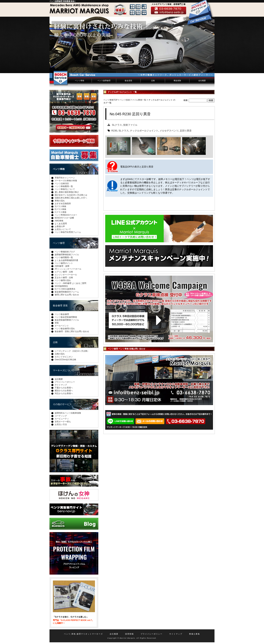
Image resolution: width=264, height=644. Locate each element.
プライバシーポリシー (65, 382)
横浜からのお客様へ (64, 390)
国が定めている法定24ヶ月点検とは (71, 195)
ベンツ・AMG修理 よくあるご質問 (70, 283)
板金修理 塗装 (60, 305)
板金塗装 (128, 81)
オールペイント (62, 326)
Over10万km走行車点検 (65, 359)
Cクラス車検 (60, 212)
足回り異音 (186, 130)
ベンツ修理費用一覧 (64, 257)
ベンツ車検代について (65, 189)
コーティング (61, 416)
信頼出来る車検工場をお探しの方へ (71, 198)
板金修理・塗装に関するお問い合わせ (72, 331)
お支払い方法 (61, 424)
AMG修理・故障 (62, 266)
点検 (153, 81)
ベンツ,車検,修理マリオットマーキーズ (83, 634)
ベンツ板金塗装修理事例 (66, 317)
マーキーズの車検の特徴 (66, 180)
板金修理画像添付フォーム (67, 292)
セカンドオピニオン (64, 357)
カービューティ (62, 419)
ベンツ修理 (59, 243)
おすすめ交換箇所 (63, 203)
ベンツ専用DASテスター (66, 215)
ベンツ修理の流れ (63, 280)
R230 (114, 130)
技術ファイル (130, 125)
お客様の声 (60, 226)
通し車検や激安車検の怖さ (67, 192)
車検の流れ (60, 201)
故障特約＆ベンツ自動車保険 (68, 413)
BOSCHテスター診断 (64, 218)
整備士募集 (194, 634)
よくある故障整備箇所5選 (66, 260)
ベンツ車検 (79, 81)
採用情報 (129, 634)
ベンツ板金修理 (62, 314)
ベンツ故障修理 (103, 81)
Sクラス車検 (60, 206)
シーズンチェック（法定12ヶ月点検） (72, 351)
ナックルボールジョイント (144, 130)
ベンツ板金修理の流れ (65, 328)
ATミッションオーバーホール (68, 269)
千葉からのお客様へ (64, 388)
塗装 (57, 323)
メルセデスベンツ (169, 130)
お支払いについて (63, 229)
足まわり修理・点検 (64, 277)
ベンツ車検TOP (110, 100)
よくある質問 (61, 223)
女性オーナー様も (63, 421)
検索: (186, 100)
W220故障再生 (61, 286)
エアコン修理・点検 (64, 272)
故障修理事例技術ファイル (67, 254)
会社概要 (202, 81)
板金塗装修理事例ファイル (67, 320)
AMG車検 (59, 221)
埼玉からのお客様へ (64, 393)
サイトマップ (61, 385)
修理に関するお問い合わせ (67, 295)
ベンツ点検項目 (62, 183)
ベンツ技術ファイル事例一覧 (133, 100)
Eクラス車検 (60, 209)
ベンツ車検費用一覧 (64, 186)
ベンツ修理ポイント (64, 263)
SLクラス (117, 125)
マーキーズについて (63, 370)
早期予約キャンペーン (65, 178)
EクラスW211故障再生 (65, 289)
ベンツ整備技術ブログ (65, 252)
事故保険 (177, 81)
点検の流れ (60, 354)
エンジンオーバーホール (66, 274)
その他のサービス (62, 404)
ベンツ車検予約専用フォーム (68, 232)
